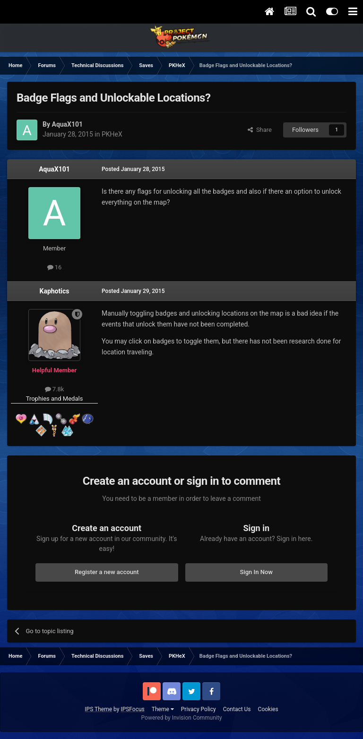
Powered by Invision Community (181, 717)
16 (54, 267)
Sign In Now (256, 572)
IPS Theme (98, 709)
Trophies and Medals (54, 398)
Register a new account (107, 572)
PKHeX (112, 134)
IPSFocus (132, 709)
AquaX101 (54, 169)
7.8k (54, 389)
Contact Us (237, 709)
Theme (163, 709)
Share (260, 129)
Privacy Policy (198, 709)
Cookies (268, 709)
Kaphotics (54, 291)
